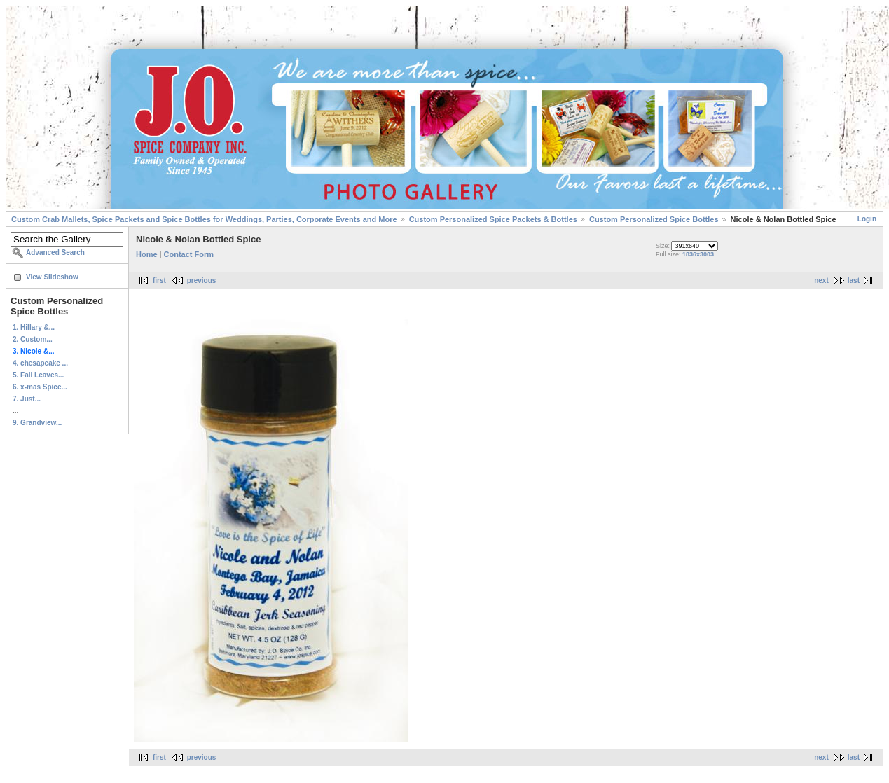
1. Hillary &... (34, 327)
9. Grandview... (37, 423)
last (854, 280)
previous (201, 280)
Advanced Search (55, 252)
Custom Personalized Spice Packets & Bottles (493, 219)
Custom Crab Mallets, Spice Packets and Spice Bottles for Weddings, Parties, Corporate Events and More (204, 219)
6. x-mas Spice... (40, 387)
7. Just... (27, 399)
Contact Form (189, 254)
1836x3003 (698, 254)
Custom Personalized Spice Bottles (654, 219)
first (159, 280)
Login (866, 219)
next (821, 280)
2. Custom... (33, 339)
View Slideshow (52, 277)
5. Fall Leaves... (38, 375)
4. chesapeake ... (40, 363)
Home (147, 254)
